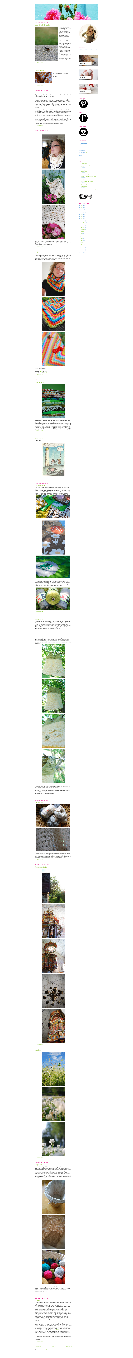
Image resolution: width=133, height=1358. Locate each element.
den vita (37, 133)
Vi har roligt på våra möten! (87, 181)
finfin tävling (48, 1338)
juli (81, 233)
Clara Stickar (84, 163)
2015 (82, 207)
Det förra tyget (59, 1329)
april (82, 240)
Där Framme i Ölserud (86, 175)
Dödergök (83, 170)
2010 (82, 218)
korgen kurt (38, 1165)
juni (82, 236)
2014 (82, 209)
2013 (82, 212)
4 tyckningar (39, 62)
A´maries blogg (84, 184)
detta (41, 371)
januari (82, 247)
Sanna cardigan (84, 171)
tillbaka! (37, 1300)
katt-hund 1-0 (39, 619)
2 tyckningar (39, 1341)
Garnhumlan (84, 179)
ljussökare (38, 1050)
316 (86, 152)
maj (82, 238)
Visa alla (96, 189)
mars (82, 242)
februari (82, 244)
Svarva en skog (84, 186)
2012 (82, 214)
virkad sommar (39, 802)
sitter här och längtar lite (42, 25)
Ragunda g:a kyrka (41, 867)
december (83, 222)
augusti (82, 231)
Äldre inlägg (69, 1346)
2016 (82, 205)
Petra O (45, 372)
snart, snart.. (39, 438)
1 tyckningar (39, 85)
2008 (82, 250)
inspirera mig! (39, 382)
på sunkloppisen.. (40, 485)
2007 (82, 252)
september (83, 229)
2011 (82, 216)
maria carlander (45, 15)
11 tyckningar (40, 611)
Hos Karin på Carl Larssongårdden (88, 176)
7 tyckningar (39, 246)
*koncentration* (40, 70)
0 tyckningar (39, 630)
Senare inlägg (38, 1346)
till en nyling (39, 636)
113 (86, 150)
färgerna (37, 252)
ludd (36, 93)
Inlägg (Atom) (46, 1349)
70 (82, 154)
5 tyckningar (39, 125)
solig (36, 1338)
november (83, 225)
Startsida (54, 1346)
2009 (82, 220)
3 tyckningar (39, 1044)
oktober (82, 227)
